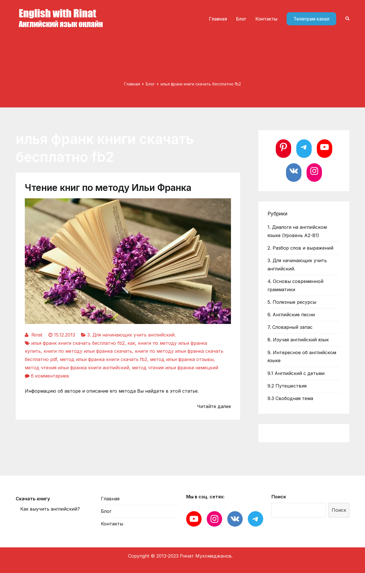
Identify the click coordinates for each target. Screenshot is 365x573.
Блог (241, 19)
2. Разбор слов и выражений (300, 248)
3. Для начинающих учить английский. (131, 335)
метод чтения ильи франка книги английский (77, 367)
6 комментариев (50, 376)
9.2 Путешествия (287, 386)
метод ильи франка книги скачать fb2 (103, 359)
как (131, 343)
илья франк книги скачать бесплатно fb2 (78, 343)
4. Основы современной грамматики (295, 285)
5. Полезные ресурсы (291, 302)
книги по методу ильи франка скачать (88, 351)
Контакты (266, 19)
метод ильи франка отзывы (182, 359)
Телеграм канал (311, 19)
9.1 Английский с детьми (296, 373)
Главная (218, 19)
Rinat (36, 335)
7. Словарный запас (290, 327)
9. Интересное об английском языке (301, 357)
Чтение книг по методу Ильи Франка (108, 187)
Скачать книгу (33, 498)
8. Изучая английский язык (298, 339)
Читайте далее (214, 406)
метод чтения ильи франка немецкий (175, 367)
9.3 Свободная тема (290, 398)
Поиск (278, 496)
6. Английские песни (291, 314)
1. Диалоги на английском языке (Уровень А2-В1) (297, 231)
